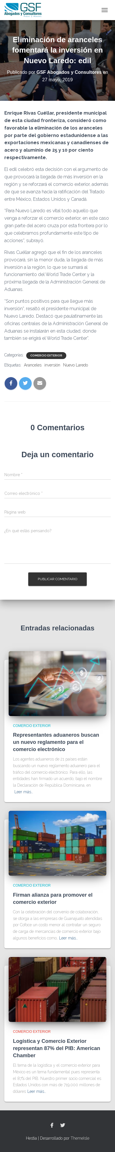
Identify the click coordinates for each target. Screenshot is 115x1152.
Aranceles (33, 365)
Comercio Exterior (46, 355)
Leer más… (23, 792)
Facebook (52, 1125)
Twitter (62, 1125)
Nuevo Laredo (75, 365)
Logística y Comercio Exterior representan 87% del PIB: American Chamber (56, 1048)
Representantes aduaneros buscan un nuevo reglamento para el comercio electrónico (56, 742)
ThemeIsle (80, 1138)
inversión (52, 365)
